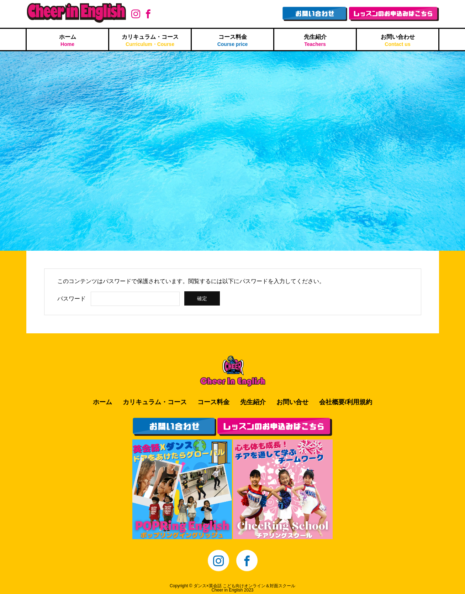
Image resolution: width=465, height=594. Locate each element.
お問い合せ (292, 402)
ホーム (67, 40)
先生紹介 (315, 40)
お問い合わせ (397, 40)
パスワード (71, 299)
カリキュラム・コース (150, 40)
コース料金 (232, 40)
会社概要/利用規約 (345, 402)
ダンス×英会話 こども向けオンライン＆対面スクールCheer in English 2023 (244, 588)
